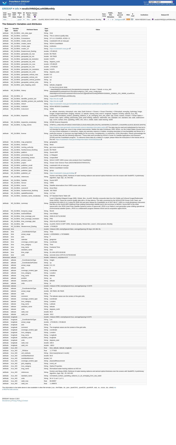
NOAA (158, 4)
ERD (172, 4)
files (28, 19)
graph (20, 19)
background (120, 19)
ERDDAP (7, 8)
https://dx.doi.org (56, 99)
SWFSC (168, 4)
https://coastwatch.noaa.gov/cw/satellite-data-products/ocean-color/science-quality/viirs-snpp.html (84, 104)
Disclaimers (6, 401)
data (4, 19)
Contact (25, 401)
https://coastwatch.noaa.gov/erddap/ (63, 173)
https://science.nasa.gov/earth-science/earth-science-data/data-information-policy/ (79, 127)
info (17, 8)
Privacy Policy (16, 401)
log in (145, 2)
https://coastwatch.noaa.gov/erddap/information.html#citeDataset (79, 139)
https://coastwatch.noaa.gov (60, 48)
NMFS (163, 4)
